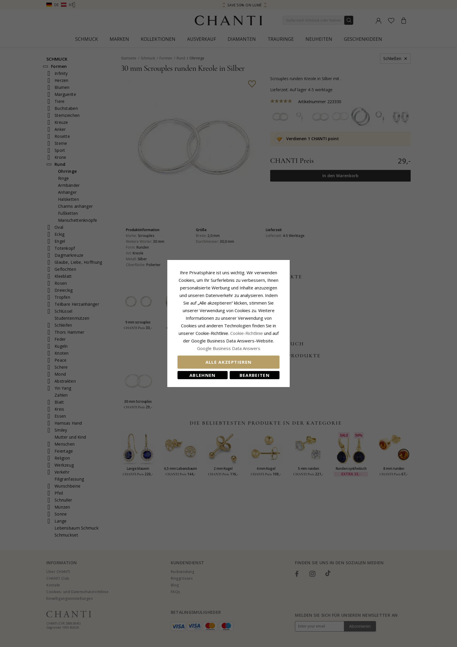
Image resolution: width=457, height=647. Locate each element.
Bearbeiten (255, 375)
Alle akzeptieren (228, 362)
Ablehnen (202, 375)
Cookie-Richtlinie (246, 333)
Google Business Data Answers (228, 348)
